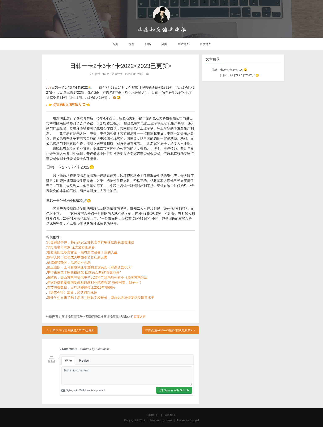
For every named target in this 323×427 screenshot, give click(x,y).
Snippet (194, 420)
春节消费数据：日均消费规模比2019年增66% (81, 287)
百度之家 (140, 316)
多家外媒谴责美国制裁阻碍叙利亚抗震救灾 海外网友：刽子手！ (94, 282)
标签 (131, 44)
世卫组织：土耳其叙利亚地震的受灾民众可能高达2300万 (89, 267)
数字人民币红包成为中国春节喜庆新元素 (77, 257)
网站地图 (183, 44)
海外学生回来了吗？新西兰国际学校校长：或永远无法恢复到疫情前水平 (100, 297)
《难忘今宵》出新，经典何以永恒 (72, 292)
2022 (110, 74)
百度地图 (205, 44)
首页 (115, 44)
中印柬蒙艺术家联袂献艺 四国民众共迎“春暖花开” (84, 272)
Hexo (168, 420)
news (118, 74)
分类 (163, 44)
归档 (147, 44)
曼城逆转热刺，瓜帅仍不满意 (69, 262)
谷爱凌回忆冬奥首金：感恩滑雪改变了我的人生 (82, 252)
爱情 (98, 74)
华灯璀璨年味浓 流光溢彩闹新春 (71, 247)
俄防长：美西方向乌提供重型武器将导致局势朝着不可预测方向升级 (97, 277)
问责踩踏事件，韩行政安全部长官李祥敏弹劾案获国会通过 (90, 242)
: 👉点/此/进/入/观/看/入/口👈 (68, 104)
